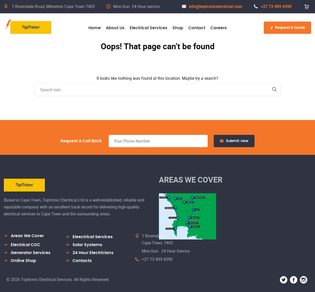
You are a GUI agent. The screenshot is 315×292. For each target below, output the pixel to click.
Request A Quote (287, 28)
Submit (234, 141)
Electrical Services (148, 28)
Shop (177, 28)
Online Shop (23, 261)
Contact (196, 28)
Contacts (82, 261)
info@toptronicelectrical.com (212, 6)
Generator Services (30, 253)
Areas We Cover (27, 236)
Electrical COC (25, 245)
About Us (115, 28)
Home (94, 28)
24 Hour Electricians (93, 253)
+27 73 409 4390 (272, 6)
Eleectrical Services (93, 237)
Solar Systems (87, 245)
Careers (218, 28)
